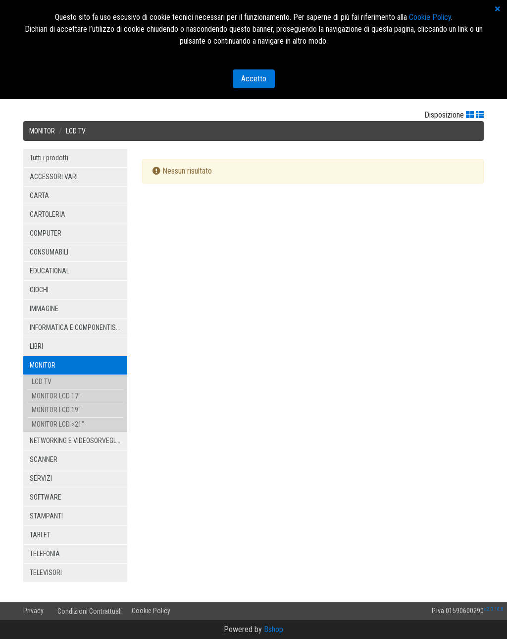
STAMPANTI (46, 516)
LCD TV (76, 131)
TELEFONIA (45, 554)
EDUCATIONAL (49, 271)
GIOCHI (39, 290)
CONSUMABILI (49, 252)
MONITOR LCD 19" (56, 410)
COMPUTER (45, 233)
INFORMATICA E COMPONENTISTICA (78, 327)
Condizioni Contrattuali (89, 611)
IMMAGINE (44, 309)
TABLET (40, 535)
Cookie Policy (151, 611)
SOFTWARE (45, 497)
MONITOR (42, 131)
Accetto (253, 78)
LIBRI (36, 346)
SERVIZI (41, 478)
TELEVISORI (46, 572)
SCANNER (43, 459)
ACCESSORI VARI (54, 177)
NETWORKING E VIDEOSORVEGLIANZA (78, 441)
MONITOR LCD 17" (56, 396)
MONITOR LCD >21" (58, 424)
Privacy (33, 611)
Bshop (273, 629)
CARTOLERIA (47, 214)
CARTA (39, 195)
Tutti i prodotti (49, 158)
